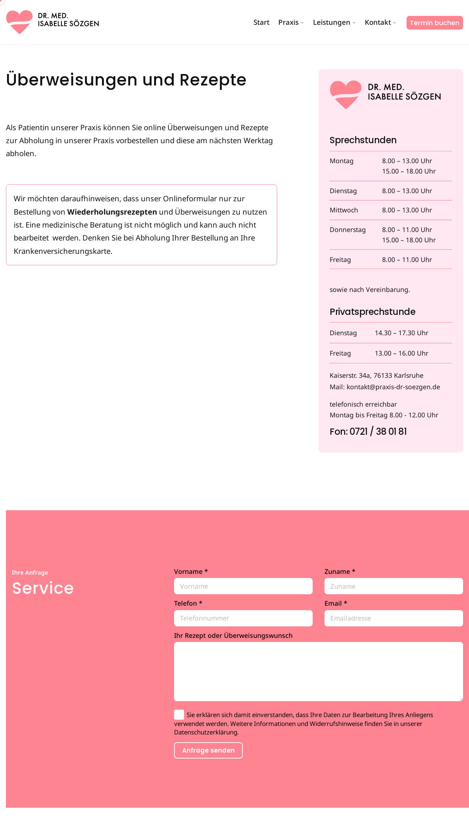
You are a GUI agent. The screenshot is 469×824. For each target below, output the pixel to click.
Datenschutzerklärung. (206, 732)
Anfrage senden (208, 750)
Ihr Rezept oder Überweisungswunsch (318, 666)
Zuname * (393, 581)
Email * (393, 613)
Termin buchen (434, 23)
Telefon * (243, 613)
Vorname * (243, 581)
